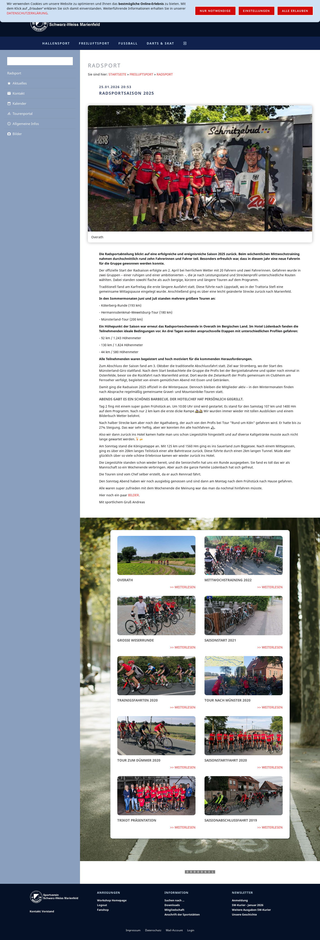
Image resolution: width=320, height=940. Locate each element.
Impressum (133, 930)
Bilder (133, 495)
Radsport (165, 74)
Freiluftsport (141, 74)
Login (283, 6)
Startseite (117, 74)
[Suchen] (40, 61)
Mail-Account (262, 6)
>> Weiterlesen (183, 587)
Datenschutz (153, 930)
